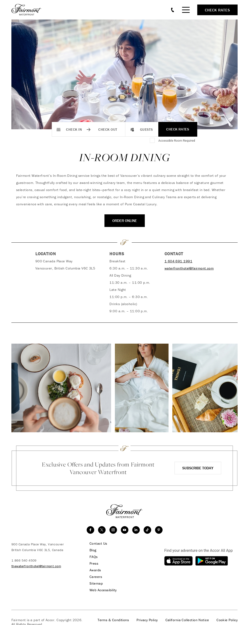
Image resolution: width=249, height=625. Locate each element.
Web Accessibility (103, 590)
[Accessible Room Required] (152, 141)
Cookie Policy (227, 620)
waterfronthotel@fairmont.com (189, 268)
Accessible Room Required (176, 140)
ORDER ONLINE (124, 220)
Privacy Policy (147, 620)
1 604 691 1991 (178, 261)
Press (93, 563)
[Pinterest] (159, 530)
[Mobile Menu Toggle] (186, 10)
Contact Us (98, 543)
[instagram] (113, 530)
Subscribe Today (197, 468)
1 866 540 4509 (24, 560)
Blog (92, 550)
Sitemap (96, 583)
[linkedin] (136, 530)
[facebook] (90, 530)
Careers (95, 577)
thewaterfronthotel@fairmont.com (36, 566)
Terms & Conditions (113, 620)
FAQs (93, 557)
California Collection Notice (187, 620)
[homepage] (29, 10)
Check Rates (177, 129)
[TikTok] (147, 530)
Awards (95, 570)
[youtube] (124, 530)
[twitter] (102, 530)
